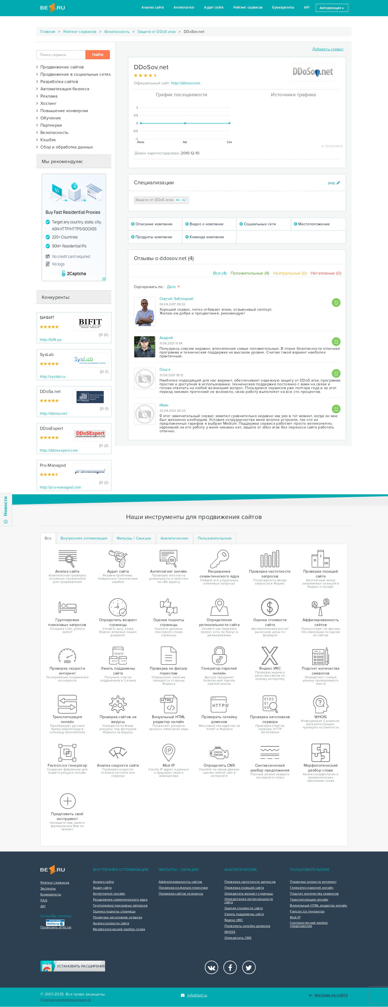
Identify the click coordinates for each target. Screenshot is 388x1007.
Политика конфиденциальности (65, 1000)
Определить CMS (238, 938)
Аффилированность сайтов (180, 882)
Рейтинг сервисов (248, 7)
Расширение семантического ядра (120, 899)
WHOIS (229, 932)
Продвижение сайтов (60, 67)
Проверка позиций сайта (244, 888)
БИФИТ (47, 317)
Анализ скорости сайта (111, 923)
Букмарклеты (283, 7)
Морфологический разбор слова (119, 929)
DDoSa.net (50, 391)
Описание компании (152, 224)
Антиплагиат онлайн (109, 893)
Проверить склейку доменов (247, 926)
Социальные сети (258, 224)
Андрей (166, 337)
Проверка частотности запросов (250, 882)
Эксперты (48, 888)
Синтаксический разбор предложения (309, 924)
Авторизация (332, 8)
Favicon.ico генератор (307, 911)
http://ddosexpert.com (59, 450)
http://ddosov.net (185, 83)
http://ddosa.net (53, 413)
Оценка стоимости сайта (243, 908)
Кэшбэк (46, 140)
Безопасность (117, 31)
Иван (164, 405)
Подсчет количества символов (314, 893)
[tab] (84, 538)
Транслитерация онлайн (309, 899)
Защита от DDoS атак (156, 31)
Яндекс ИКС (233, 920)
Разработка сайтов (57, 81)
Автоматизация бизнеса (62, 89)
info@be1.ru (194, 995)
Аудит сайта (213, 7)
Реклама (46, 96)
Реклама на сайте (328, 996)
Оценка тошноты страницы (114, 911)
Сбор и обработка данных (64, 147)
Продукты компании (151, 237)
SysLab (47, 354)
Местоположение (312, 224)
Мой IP (295, 917)
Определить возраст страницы (248, 893)
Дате (174, 287)
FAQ (43, 900)
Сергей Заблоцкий (176, 298)
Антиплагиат (184, 7)
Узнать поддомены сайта (244, 914)
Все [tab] (48, 538)
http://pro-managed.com (60, 487)
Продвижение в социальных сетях (73, 74)
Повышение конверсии (62, 110)
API (307, 7)
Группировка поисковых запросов (120, 905)
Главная (47, 31)
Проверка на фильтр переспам (183, 888)
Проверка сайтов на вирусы (181, 893)
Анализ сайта (152, 7)
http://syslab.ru (52, 376)
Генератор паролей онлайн (311, 888)
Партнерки (49, 125)
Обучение (48, 118)
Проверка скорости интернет (313, 882)
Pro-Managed (53, 465)
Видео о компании (204, 224)
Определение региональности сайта (248, 901)
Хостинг (46, 103)
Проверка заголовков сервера (117, 917)
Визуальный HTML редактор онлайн (318, 905)
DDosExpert (51, 428)
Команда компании (204, 237)
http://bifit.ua (50, 339)
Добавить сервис (328, 49)
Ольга (165, 369)
